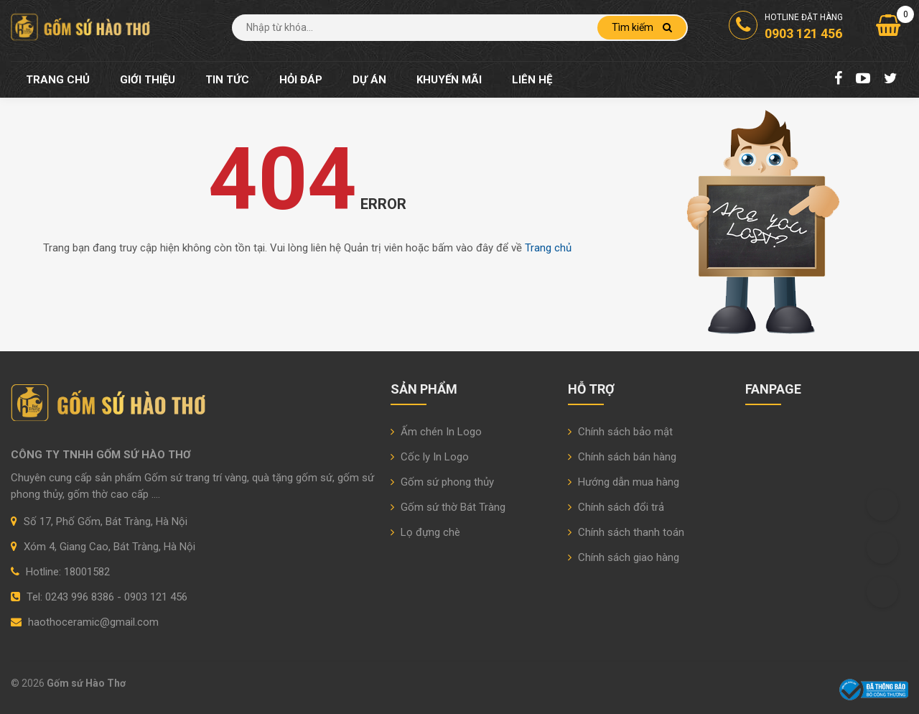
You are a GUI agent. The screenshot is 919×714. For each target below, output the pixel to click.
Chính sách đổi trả (616, 507)
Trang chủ (58, 79)
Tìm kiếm (642, 27)
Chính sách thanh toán (626, 532)
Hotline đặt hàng (786, 27)
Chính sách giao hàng (623, 557)
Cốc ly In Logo (430, 456)
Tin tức (227, 79)
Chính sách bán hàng (622, 456)
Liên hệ (532, 79)
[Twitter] (890, 79)
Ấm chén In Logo (436, 431)
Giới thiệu (147, 79)
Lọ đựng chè (425, 532)
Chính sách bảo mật (620, 431)
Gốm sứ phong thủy (442, 482)
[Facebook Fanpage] (838, 79)
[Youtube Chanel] (863, 79)
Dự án (369, 79)
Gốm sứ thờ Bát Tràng (448, 507)
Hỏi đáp (300, 79)
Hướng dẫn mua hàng (623, 482)
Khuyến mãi (449, 79)
